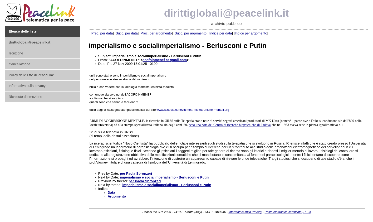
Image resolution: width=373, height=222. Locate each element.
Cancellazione (19, 64)
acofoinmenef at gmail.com (164, 60)
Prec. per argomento (156, 33)
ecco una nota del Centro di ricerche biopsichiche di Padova (230, 125)
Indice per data (220, 33)
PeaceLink (41, 11)
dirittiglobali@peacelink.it (226, 13)
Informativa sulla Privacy (245, 212)
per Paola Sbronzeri (136, 173)
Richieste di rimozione (25, 97)
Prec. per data (102, 33)
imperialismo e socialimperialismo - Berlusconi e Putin (164, 177)
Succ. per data (127, 33)
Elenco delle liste (23, 31)
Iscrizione (16, 53)
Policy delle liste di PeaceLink (31, 75)
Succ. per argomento (190, 33)
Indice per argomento (251, 33)
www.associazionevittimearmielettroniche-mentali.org (193, 109)
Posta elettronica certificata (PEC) (288, 212)
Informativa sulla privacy (27, 86)
